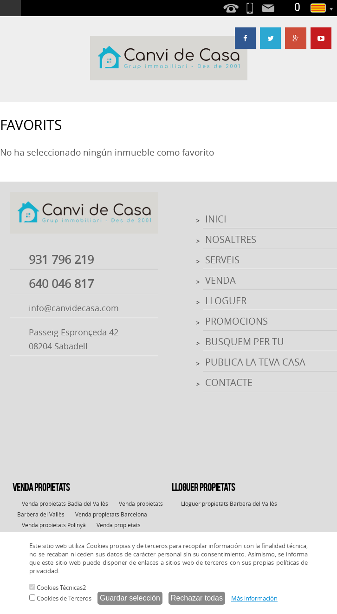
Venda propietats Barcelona (111, 514)
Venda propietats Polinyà (54, 525)
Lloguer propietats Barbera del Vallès (229, 503)
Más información (254, 598)
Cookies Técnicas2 (57, 587)
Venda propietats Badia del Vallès (65, 503)
